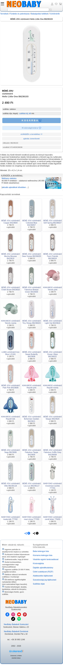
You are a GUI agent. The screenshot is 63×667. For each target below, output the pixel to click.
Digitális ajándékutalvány (43, 568)
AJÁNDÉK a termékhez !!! (31, 134)
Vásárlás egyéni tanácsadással (45, 559)
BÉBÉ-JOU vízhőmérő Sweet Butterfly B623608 (31, 354)
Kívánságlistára (31, 128)
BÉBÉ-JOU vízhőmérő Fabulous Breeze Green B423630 (31, 289)
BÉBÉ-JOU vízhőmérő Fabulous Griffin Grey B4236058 (52, 452)
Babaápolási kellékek (39, 14)
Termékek (4, 14)
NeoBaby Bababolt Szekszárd (16, 624)
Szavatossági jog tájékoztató (44, 580)
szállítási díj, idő (25, 113)
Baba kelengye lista (41, 551)
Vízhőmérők (55, 14)
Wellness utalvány (9, 178)
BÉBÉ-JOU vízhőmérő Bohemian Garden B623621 (31, 419)
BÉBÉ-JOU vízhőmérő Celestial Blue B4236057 (31, 223)
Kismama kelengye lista (42, 555)
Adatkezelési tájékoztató (43, 576)
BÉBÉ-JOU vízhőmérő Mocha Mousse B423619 (10, 256)
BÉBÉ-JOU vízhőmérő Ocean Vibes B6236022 (52, 354)
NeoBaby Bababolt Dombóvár (16, 631)
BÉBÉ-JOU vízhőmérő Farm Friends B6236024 (52, 256)
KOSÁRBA (31, 120)
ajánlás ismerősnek (31, 139)
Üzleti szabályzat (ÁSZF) (43, 572)
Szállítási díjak (39, 584)
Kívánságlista (38, 563)
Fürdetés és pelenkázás (19, 14)
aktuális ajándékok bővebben (14, 187)
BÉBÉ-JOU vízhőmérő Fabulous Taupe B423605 (31, 452)
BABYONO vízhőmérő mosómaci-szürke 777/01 (52, 486)
